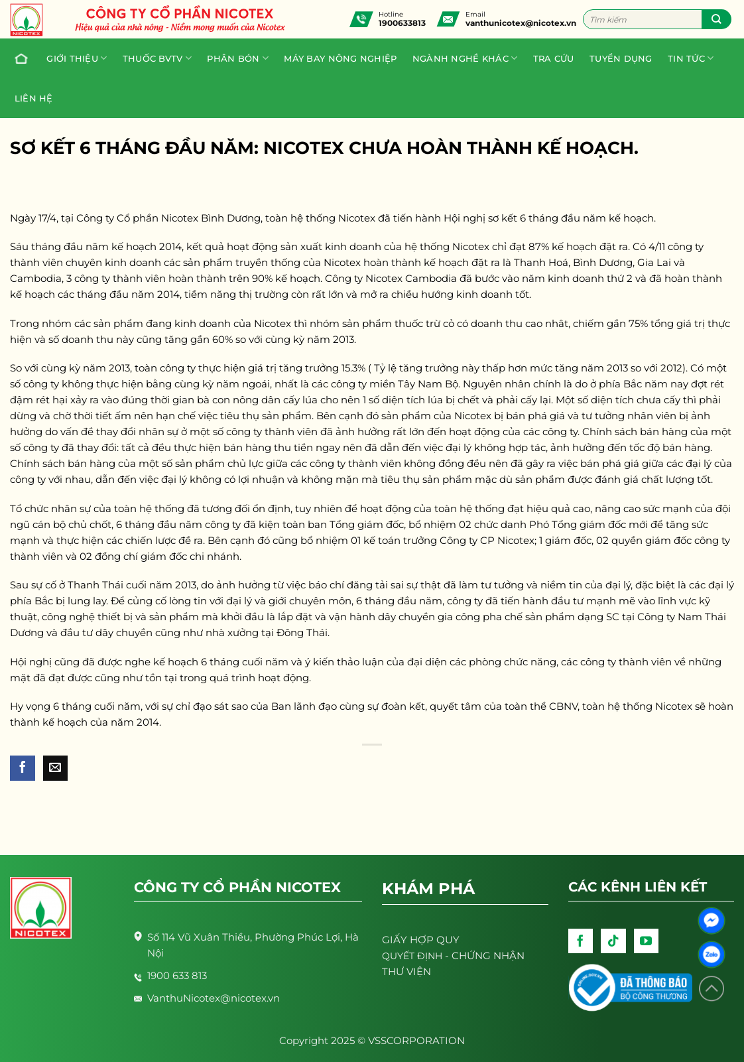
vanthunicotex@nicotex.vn (520, 23)
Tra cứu (553, 58)
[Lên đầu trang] (711, 989)
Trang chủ (18, 58)
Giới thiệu (76, 58)
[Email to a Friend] (55, 768)
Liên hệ (34, 98)
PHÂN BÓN (238, 58)
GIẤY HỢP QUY (421, 939)
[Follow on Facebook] (580, 941)
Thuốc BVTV (157, 58)
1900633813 (402, 23)
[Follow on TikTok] (613, 941)
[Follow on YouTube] (646, 941)
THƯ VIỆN (406, 971)
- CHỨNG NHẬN (453, 955)
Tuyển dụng (620, 58)
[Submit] (716, 19)
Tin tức (690, 58)
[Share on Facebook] (22, 768)
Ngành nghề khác (464, 58)
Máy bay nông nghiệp (340, 58)
